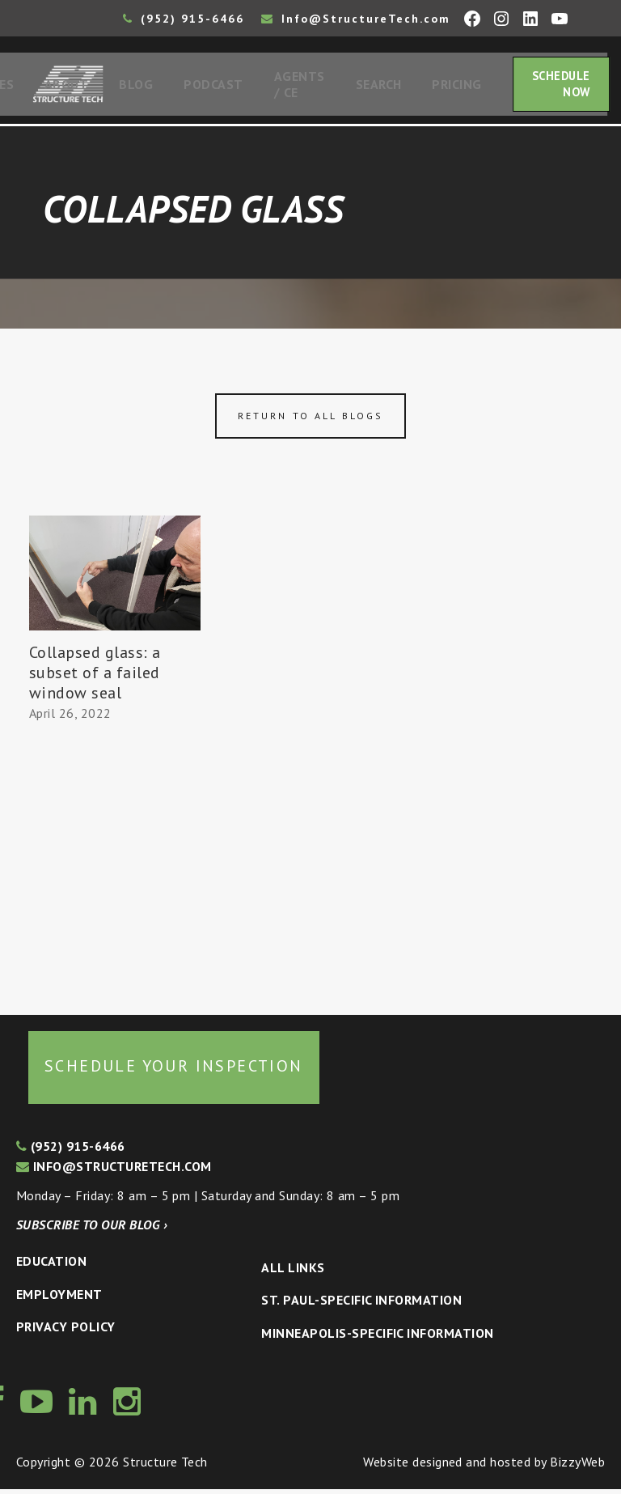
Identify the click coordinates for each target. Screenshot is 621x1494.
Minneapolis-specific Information (377, 1338)
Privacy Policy (66, 1331)
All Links (292, 1272)
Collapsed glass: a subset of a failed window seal (95, 677)
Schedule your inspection (173, 1070)
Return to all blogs (310, 420)
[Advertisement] (115, 866)
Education (51, 1266)
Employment (59, 1299)
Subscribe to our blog (91, 1229)
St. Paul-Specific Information (361, 1305)
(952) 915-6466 (183, 18)
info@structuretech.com (114, 1171)
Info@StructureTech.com (355, 18)
